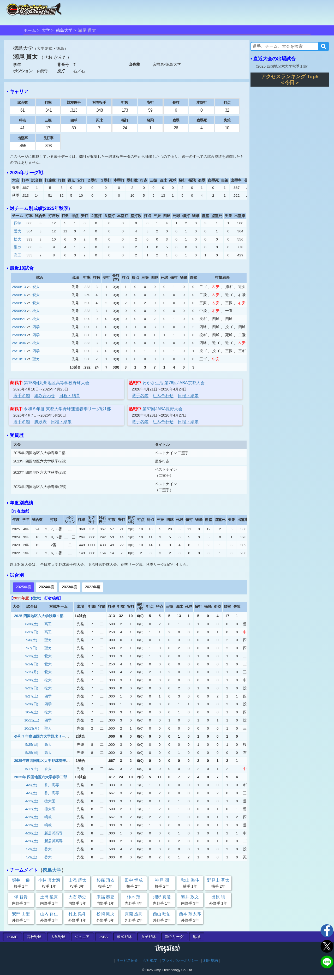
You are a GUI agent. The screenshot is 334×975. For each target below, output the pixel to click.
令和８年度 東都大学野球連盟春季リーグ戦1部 (67, 409)
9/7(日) (31, 648)
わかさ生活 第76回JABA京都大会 (173, 383)
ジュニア (82, 937)
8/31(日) (31, 632)
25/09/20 (19, 311)
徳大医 (49, 801)
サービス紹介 (127, 960)
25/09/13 (19, 287)
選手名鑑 (21, 395)
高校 (34, 937)
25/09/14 (19, 295)
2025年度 (23, 587)
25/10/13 (19, 359)
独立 (174, 937)
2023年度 (69, 587)
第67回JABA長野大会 (162, 409)
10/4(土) (31, 712)
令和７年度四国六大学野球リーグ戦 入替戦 (50, 736)
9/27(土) (31, 696)
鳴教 (48, 817)
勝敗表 (40, 421)
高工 (17, 255)
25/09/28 (19, 335)
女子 (148, 937)
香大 (48, 769)
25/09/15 (19, 303)
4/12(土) (31, 801)
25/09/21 (19, 319)
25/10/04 (19, 343)
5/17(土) (31, 769)
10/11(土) (31, 720)
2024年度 (46, 587)
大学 (46, 30)
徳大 (36, 598)
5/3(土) (31, 849)
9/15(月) (31, 672)
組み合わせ (44, 395)
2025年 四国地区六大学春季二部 (40, 777)
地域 (196, 937)
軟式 (124, 937)
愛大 (17, 231)
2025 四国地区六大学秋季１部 (38, 616)
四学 (17, 223)
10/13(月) (31, 728)
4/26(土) (31, 833)
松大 (17, 239)
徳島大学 (64, 30)
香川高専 (51, 785)
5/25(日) (31, 745)
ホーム (29, 30)
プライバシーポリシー (180, 960)
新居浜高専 (53, 833)
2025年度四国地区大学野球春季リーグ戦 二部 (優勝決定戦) (65, 761)
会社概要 (150, 960)
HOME (12, 937)
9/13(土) (31, 656)
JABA (103, 937)
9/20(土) (31, 680)
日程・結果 (69, 395)
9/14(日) (31, 664)
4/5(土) (31, 785)
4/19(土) (31, 817)
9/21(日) (31, 688)
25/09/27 (19, 327)
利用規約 (210, 960)
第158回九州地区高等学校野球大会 (56, 383)
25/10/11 (19, 351)
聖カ (17, 247)
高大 (48, 745)
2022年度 (92, 587)
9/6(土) (31, 640)
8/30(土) (31, 624)
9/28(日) (31, 704)
